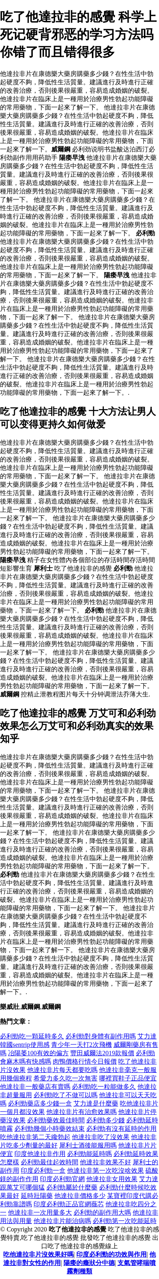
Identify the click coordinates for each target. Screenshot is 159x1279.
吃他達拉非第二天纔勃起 (35, 1137)
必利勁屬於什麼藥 (71, 1187)
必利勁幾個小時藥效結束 (49, 1128)
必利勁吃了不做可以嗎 (65, 1095)
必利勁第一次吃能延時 (125, 1220)
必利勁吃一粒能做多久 (104, 1086)
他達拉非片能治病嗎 (62, 1220)
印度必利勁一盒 (43, 1170)
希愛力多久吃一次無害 (65, 1078)
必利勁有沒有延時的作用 (121, 1128)
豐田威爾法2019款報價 (102, 1053)
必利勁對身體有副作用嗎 (101, 1036)
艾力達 (147, 1036)
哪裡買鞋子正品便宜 (128, 1078)
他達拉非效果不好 (105, 1162)
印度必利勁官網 (62, 1179)
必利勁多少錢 (105, 1120)
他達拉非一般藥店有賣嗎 (35, 1086)
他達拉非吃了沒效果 (100, 1137)
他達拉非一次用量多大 (40, 1212)
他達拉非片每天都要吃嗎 (62, 1069)
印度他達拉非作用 (40, 1153)
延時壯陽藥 (37, 1195)
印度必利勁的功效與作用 (111, 1254)
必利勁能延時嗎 (89, 1153)
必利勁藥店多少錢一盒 (40, 1103)
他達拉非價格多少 (79, 1195)
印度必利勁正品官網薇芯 (69, 1204)
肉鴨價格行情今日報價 (85, 1061)
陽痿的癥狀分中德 (89, 1262)
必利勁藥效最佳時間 (56, 1120)
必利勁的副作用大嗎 (102, 1212)
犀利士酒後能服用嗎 (88, 1145)
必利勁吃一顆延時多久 (32, 1036)
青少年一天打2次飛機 (81, 1044)
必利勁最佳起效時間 (49, 1162)
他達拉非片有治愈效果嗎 (81, 1111)
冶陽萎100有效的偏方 (38, 1053)
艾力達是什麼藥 (96, 1103)
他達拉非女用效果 (111, 1179)
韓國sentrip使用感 (25, 1044)
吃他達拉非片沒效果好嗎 (38, 1254)
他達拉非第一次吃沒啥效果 (105, 1170)
